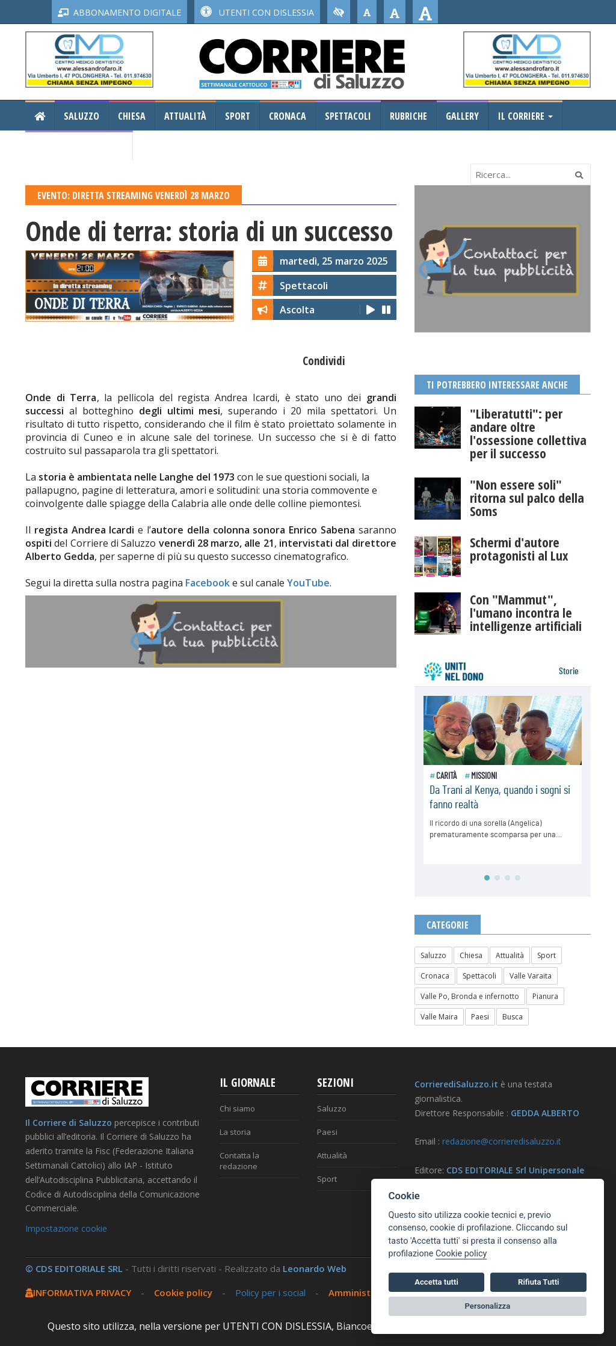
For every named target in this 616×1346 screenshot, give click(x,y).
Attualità (185, 116)
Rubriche (408, 116)
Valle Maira (439, 1017)
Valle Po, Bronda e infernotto (469, 996)
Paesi (480, 1017)
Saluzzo (81, 116)
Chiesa (132, 116)
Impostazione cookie (66, 1228)
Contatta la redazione (239, 1161)
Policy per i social (270, 1292)
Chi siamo (237, 1108)
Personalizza (488, 1306)
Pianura (545, 996)
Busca (512, 1017)
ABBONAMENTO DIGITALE (119, 12)
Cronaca (287, 116)
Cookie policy (183, 1292)
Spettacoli (348, 116)
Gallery (462, 116)
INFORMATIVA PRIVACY (78, 1292)
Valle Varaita (531, 976)
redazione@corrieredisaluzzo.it (501, 1141)
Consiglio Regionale (78, 146)
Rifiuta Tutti (538, 1281)
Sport (237, 116)
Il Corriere (525, 116)
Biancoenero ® (370, 1326)
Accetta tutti (436, 1281)
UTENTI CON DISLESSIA (257, 12)
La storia (235, 1131)
